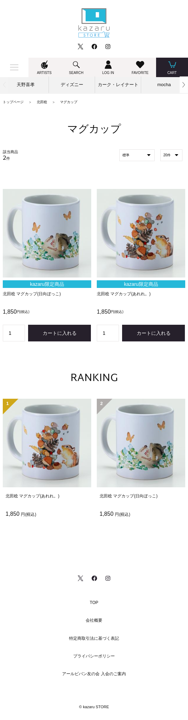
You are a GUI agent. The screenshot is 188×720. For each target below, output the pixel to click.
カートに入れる (60, 333)
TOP (94, 602)
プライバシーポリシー (94, 656)
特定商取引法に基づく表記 (94, 638)
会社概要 (94, 620)
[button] (184, 84)
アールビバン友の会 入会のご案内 (94, 673)
